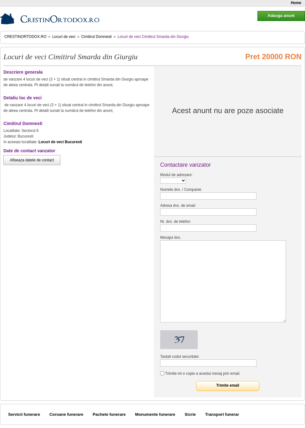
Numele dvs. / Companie (180, 189)
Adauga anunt (280, 15)
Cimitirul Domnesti (96, 36)
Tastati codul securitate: (179, 356)
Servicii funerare (24, 414)
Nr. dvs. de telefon (175, 221)
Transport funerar (222, 414)
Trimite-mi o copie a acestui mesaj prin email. (202, 373)
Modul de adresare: (176, 175)
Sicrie (190, 414)
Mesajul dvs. (170, 237)
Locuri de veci (63, 36)
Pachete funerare (109, 414)
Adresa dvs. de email (177, 205)
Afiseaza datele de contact (32, 160)
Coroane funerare (66, 414)
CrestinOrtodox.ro (25, 36)
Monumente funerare (155, 414)
